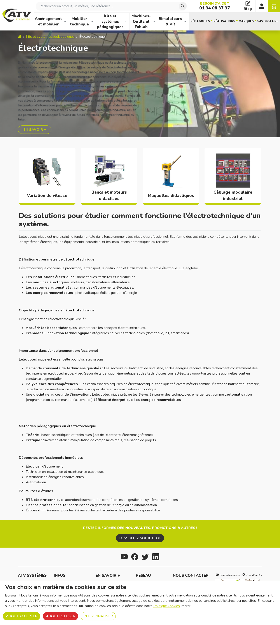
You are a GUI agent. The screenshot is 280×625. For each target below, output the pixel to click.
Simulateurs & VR (170, 21)
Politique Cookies (166, 606)
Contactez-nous (228, 575)
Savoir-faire (267, 21)
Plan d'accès (252, 575)
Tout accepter (21, 616)
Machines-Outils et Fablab (141, 21)
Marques (246, 21)
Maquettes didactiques (171, 195)
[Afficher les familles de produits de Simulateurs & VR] (185, 21)
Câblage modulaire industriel (233, 195)
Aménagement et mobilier (48, 21)
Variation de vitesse (47, 195)
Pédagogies (200, 21)
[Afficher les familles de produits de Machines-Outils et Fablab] (154, 21)
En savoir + (34, 129)
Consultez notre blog (140, 538)
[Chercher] (183, 6)
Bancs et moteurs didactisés (109, 195)
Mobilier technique (79, 21)
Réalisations (224, 21)
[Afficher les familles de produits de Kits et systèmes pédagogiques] (126, 21)
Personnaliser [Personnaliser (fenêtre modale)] (98, 616)
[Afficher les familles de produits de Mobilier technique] (92, 21)
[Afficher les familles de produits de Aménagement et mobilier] (65, 21)
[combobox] (111, 6)
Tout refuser (60, 616)
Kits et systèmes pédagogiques (110, 21)
